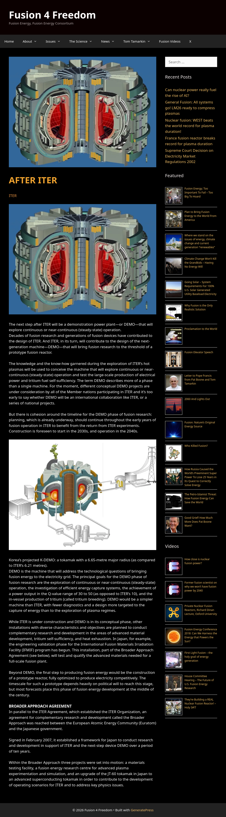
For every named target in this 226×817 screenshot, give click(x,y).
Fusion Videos (170, 41)
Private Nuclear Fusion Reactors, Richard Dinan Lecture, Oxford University (201, 610)
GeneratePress (142, 810)
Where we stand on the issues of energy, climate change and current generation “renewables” (200, 241)
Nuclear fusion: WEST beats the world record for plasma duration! (189, 126)
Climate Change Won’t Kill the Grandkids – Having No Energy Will (200, 263)
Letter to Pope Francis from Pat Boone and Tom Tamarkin (200, 379)
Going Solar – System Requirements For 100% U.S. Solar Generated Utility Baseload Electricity (201, 288)
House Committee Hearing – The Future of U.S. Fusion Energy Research (199, 682)
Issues (55, 41)
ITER (13, 195)
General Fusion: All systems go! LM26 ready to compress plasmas (190, 108)
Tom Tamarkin (139, 41)
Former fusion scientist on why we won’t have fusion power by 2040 (201, 586)
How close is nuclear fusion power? (197, 561)
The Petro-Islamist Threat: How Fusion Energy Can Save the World (201, 498)
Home (9, 41)
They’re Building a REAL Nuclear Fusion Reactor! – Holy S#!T (200, 703)
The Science (83, 41)
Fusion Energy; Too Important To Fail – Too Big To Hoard (199, 192)
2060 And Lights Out (197, 399)
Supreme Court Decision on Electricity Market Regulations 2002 (189, 156)
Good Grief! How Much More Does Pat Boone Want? (199, 522)
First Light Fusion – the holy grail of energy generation (199, 657)
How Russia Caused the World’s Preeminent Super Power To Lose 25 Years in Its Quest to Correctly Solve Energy (201, 477)
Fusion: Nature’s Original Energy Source (200, 424)
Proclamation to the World (201, 329)
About (32, 41)
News (110, 41)
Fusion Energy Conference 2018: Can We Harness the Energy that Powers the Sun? (201, 635)
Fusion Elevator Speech (199, 352)
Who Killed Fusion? (196, 446)
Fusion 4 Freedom (52, 14)
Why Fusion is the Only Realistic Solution (199, 307)
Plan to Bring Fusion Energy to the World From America (201, 216)
